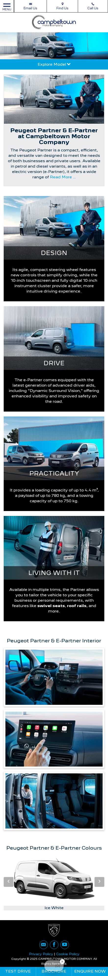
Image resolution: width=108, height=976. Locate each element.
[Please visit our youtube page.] (64, 944)
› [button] (99, 881)
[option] (54, 883)
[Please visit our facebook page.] (54, 944)
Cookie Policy (67, 954)
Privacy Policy (41, 954)
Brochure (53, 971)
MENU (6, 6)
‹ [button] (8, 881)
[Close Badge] (62, 961)
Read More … (63, 177)
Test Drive (18, 971)
